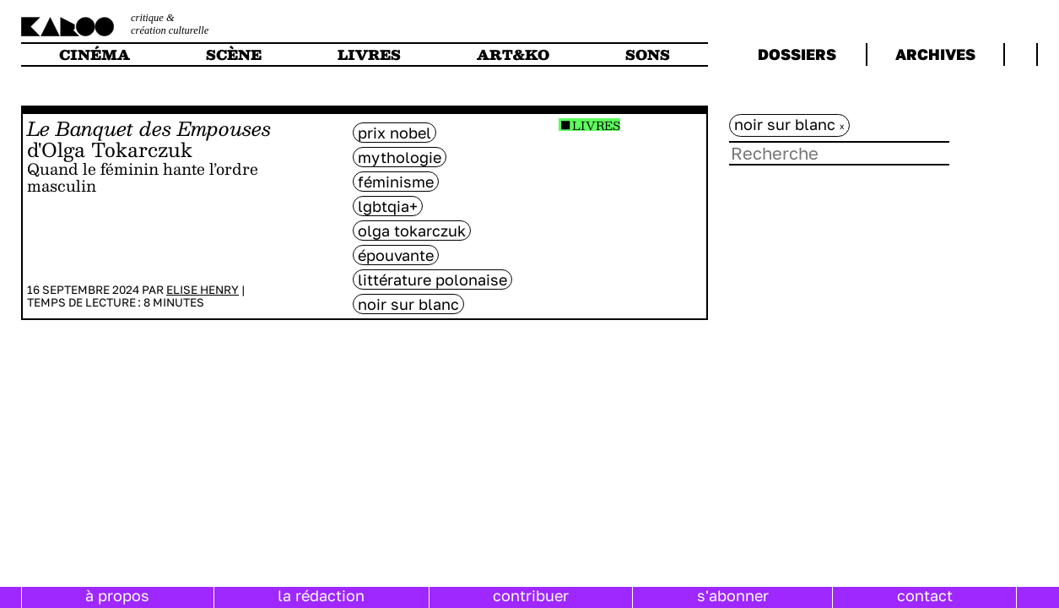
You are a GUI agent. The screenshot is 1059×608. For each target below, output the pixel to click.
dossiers (797, 54)
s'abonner (733, 595)
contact (925, 595)
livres (369, 54)
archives (935, 54)
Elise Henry (202, 289)
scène (234, 54)
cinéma (94, 54)
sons (647, 54)
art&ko (513, 54)
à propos (117, 595)
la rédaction (321, 595)
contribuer (531, 595)
